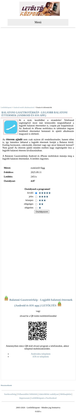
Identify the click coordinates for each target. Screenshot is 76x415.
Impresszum (24, 398)
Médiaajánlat (65, 394)
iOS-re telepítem (41, 356)
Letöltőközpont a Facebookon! (44, 398)
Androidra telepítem (40, 354)
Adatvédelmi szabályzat (48, 394)
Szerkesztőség (10, 394)
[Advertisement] (37, 67)
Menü (38, 22)
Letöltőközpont (6, 107)
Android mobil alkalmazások (23, 107)
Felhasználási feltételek (27, 394)
